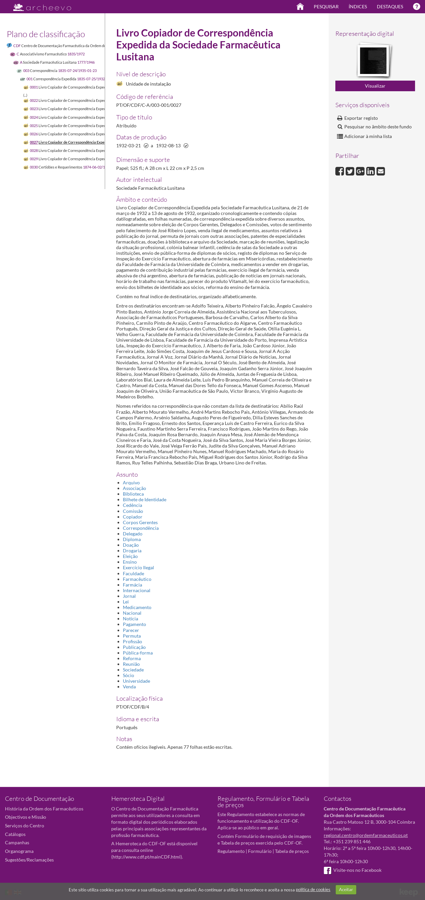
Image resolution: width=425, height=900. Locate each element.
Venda (129, 686)
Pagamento (134, 624)
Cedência (132, 505)
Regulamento (231, 851)
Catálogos (15, 834)
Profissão (132, 641)
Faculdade (133, 573)
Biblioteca (133, 494)
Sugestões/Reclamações (29, 860)
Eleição (130, 556)
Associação (134, 488)
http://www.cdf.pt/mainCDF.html (147, 857)
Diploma (132, 539)
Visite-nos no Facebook (353, 870)
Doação (131, 545)
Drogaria (132, 550)
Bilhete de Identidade (144, 499)
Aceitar (346, 889)
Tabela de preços (292, 851)
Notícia (130, 618)
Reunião (131, 664)
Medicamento (137, 607)
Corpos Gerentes (140, 522)
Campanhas (17, 842)
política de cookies (313, 889)
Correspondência (141, 528)
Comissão (133, 511)
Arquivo (131, 482)
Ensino (130, 562)
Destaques (390, 6)
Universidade (136, 681)
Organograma (19, 851)
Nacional (132, 613)
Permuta (132, 636)
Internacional (136, 590)
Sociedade (133, 669)
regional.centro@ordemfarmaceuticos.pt (366, 835)
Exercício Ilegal (138, 567)
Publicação (134, 647)
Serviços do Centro (24, 825)
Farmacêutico (137, 579)
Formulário (260, 851)
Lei (126, 601)
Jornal (129, 596)
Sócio (128, 675)
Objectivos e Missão (25, 817)
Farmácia (132, 585)
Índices (358, 6)
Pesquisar (326, 6)
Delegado (132, 533)
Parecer (131, 630)
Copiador (132, 516)
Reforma (132, 658)
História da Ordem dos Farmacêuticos (44, 808)
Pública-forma (138, 653)
